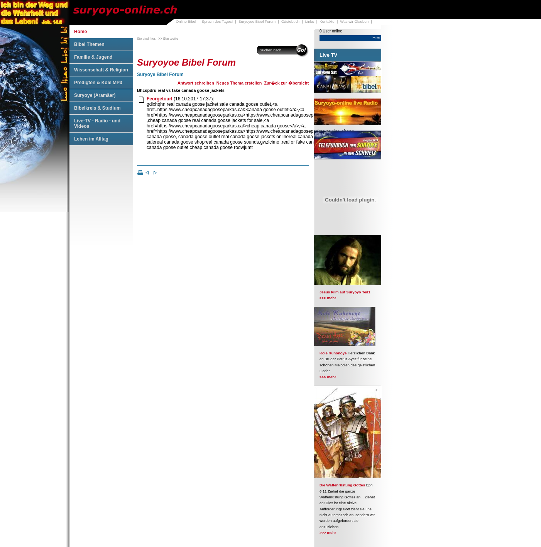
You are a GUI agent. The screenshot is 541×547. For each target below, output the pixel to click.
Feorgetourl (159, 99)
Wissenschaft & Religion (101, 70)
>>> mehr (328, 298)
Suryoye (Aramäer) (94, 95)
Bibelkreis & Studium (97, 108)
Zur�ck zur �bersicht (286, 83)
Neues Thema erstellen (239, 83)
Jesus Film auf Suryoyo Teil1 (345, 292)
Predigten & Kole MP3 (98, 82)
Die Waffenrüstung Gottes (342, 485)
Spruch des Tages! (217, 21)
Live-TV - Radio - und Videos (97, 123)
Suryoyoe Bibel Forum (257, 21)
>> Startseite (168, 39)
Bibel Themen (89, 44)
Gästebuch (290, 21)
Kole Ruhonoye (333, 353)
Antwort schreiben (196, 83)
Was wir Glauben (354, 21)
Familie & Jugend (93, 57)
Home (80, 31)
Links (309, 21)
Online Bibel (186, 21)
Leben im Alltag (91, 139)
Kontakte (327, 21)
